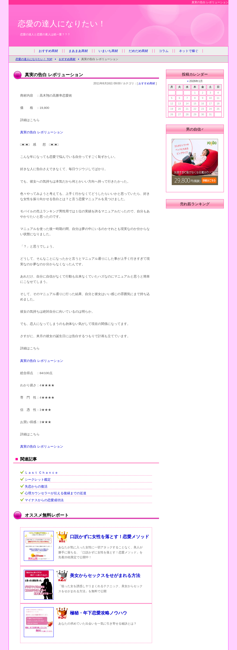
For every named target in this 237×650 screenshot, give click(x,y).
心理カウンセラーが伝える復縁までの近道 (55, 493)
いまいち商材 (108, 51)
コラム (163, 51)
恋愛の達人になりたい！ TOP (34, 59)
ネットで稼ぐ (188, 51)
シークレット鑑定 (38, 479)
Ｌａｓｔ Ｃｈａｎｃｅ (41, 472)
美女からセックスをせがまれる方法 (105, 575)
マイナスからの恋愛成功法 (44, 500)
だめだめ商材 (138, 51)
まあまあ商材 (78, 51)
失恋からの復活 (36, 486)
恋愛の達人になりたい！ (62, 23)
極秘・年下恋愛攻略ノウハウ (98, 612)
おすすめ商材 (48, 51)
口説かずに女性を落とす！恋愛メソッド (109, 536)
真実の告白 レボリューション (41, 132)
